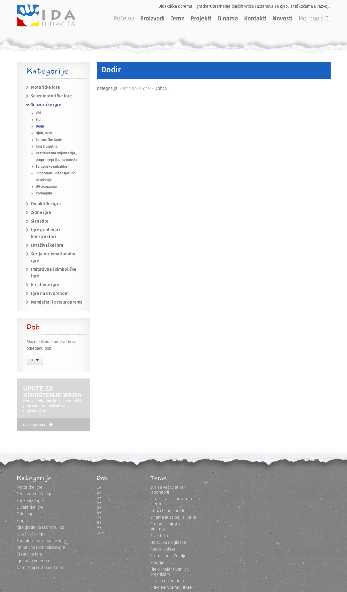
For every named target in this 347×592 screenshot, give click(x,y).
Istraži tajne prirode (167, 511)
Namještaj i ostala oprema (56, 302)
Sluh (39, 120)
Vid (38, 113)
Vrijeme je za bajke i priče (173, 517)
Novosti (283, 19)
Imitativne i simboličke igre (41, 547)
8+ (35, 360)
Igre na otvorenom (49, 293)
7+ (99, 517)
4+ (99, 502)
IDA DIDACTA (46, 15)
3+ (99, 497)
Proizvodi (152, 19)
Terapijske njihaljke (51, 167)
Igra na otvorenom (167, 581)
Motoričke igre (45, 87)
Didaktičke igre (46, 204)
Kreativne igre (45, 285)
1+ (99, 487)
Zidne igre (41, 212)
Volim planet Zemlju (168, 556)
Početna (124, 19)
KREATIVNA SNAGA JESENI (172, 588)
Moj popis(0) (315, 19)
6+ (99, 512)
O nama (227, 19)
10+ (100, 532)
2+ (99, 492)
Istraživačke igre (47, 245)
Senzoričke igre (46, 105)
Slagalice (39, 221)
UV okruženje (46, 187)
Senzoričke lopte (49, 140)
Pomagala (44, 193)
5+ (99, 507)
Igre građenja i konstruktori (41, 527)
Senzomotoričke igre (51, 96)
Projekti (201, 19)
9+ (99, 527)
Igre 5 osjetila (46, 147)
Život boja (159, 536)
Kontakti (255, 19)
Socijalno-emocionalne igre (41, 541)
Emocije (157, 563)
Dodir (40, 127)
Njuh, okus (44, 133)
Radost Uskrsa (162, 549)
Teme (178, 19)
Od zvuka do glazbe (168, 542)
